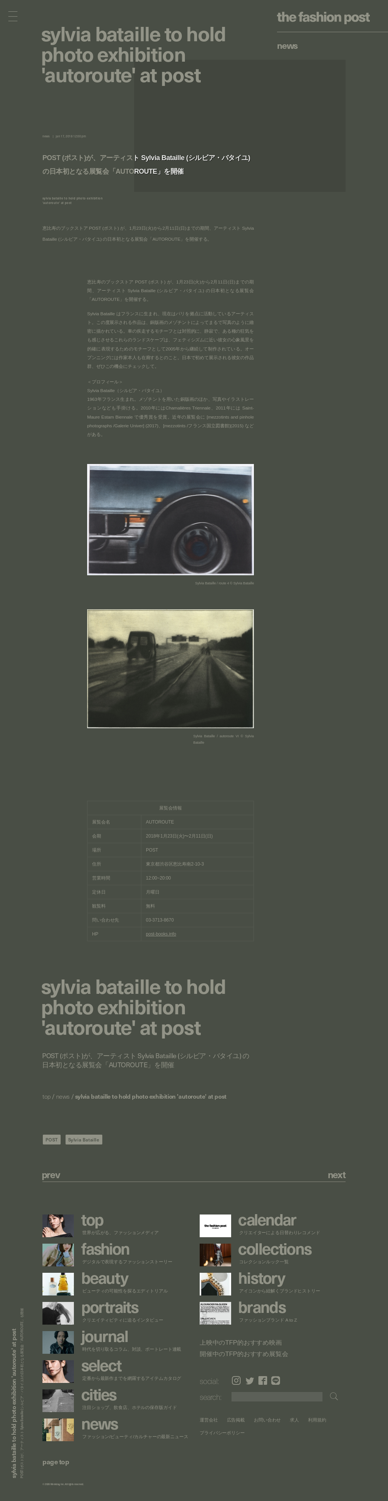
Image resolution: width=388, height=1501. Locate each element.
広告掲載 (236, 1419)
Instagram (236, 1380)
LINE (275, 1380)
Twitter (250, 1380)
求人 (294, 1419)
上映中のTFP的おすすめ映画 (241, 1342)
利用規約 (317, 1419)
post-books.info (161, 934)
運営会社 (209, 1419)
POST (51, 1139)
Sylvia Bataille (84, 1139)
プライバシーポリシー (222, 1432)
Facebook (262, 1380)
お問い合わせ (267, 1419)
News (287, 45)
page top (55, 1461)
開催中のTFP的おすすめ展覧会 (244, 1354)
